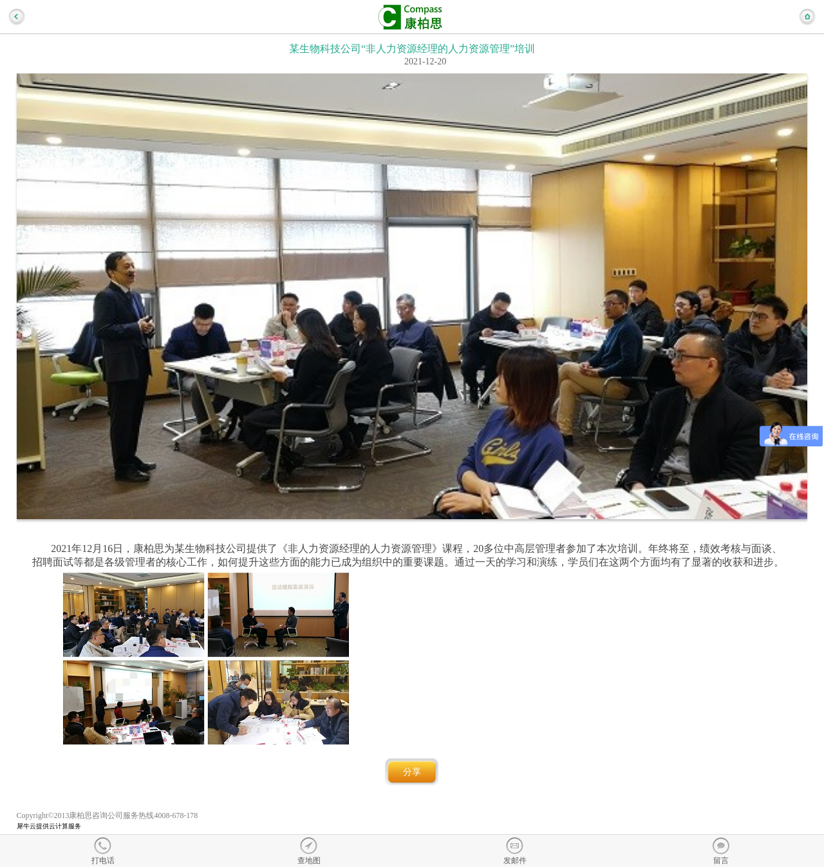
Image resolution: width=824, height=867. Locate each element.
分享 (412, 772)
